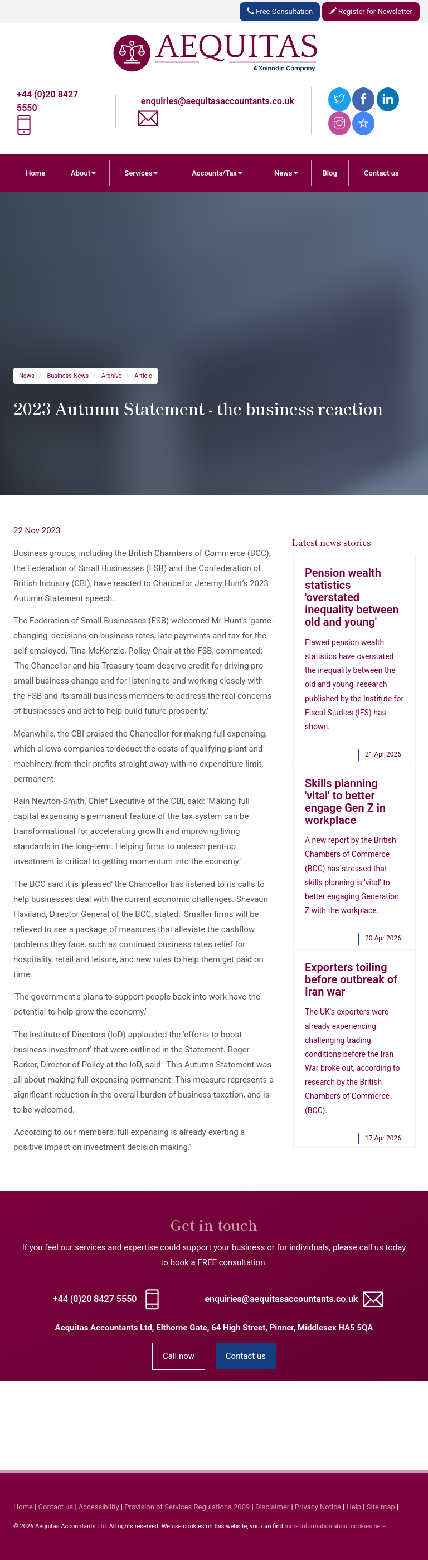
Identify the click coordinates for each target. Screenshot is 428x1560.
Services (141, 173)
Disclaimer (272, 1507)
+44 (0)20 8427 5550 (95, 1299)
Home (35, 173)
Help (354, 1507)
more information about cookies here (334, 1526)
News (286, 173)
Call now (178, 1356)
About (83, 173)
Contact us (381, 173)
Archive (111, 375)
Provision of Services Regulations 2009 (187, 1507)
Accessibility (99, 1507)
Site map (381, 1507)
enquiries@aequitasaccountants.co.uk (217, 101)
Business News (68, 375)
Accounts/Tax (217, 173)
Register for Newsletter (370, 11)
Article (143, 375)
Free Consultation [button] (280, 11)
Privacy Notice (318, 1507)
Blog (329, 173)
